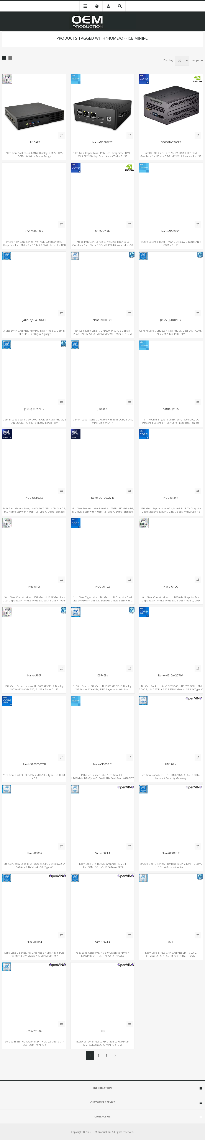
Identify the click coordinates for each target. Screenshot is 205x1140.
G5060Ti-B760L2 (171, 142)
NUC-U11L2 (102, 586)
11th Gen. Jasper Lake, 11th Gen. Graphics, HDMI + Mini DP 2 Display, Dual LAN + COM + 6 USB (102, 154)
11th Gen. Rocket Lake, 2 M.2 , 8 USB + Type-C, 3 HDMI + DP (34, 776)
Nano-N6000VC (170, 231)
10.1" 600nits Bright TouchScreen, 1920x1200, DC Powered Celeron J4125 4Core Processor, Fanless (170, 421)
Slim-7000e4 (34, 942)
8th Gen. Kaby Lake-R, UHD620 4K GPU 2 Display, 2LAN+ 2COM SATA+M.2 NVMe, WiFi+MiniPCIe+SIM (103, 332)
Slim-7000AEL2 (171, 853)
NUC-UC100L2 (34, 497)
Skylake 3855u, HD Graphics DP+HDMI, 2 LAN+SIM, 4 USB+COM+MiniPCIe (34, 1043)
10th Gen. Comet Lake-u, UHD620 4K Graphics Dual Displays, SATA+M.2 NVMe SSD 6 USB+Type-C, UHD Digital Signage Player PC (170, 600)
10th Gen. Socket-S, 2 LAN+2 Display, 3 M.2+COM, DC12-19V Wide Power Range (34, 154)
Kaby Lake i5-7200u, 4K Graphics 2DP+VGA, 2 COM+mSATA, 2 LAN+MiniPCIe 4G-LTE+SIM (171, 954)
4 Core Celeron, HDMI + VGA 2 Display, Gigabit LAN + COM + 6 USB (170, 243)
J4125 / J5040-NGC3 (34, 320)
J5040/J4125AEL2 (34, 408)
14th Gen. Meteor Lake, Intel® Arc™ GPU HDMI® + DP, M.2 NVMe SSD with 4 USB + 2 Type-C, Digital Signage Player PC (34, 511)
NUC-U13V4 (171, 497)
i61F (170, 942)
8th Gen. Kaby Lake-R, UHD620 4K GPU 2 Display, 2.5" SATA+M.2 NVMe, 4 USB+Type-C (34, 865)
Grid (4, 58)
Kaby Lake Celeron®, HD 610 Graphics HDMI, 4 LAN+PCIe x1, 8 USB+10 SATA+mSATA (102, 954)
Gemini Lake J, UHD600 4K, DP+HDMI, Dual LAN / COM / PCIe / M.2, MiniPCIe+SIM (170, 332)
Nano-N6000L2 (102, 764)
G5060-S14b (102, 231)
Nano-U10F (34, 675)
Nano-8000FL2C (102, 320)
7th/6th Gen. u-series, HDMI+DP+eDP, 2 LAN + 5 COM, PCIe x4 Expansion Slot (171, 865)
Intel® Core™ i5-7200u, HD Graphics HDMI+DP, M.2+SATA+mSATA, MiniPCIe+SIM (102, 1043)
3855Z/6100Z (34, 1031)
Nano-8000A (34, 853)
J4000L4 (102, 408)
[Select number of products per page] (182, 61)
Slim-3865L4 (102, 942)
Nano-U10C (171, 586)
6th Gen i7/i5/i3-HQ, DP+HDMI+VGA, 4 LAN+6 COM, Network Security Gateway (170, 776)
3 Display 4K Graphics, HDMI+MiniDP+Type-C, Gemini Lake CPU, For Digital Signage (34, 332)
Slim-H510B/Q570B (34, 764)
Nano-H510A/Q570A (170, 675)
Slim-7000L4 (102, 853)
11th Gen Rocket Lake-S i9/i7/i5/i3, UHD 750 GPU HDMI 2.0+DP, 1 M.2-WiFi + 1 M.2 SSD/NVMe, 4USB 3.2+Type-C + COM (171, 689)
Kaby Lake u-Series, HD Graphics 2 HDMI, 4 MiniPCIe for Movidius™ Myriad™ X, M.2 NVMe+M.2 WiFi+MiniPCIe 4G (34, 956)
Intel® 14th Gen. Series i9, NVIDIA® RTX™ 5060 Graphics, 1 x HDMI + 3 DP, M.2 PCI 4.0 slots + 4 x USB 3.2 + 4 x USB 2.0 (102, 245)
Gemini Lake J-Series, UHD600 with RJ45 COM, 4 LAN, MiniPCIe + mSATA (102, 421)
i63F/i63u (102, 675)
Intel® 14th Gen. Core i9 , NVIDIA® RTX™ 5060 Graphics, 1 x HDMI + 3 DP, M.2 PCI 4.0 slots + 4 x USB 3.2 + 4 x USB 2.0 (170, 156)
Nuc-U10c (34, 586)
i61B (102, 1031)
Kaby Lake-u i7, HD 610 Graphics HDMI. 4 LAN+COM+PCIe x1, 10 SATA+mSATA (102, 865)
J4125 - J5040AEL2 (171, 320)
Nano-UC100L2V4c (102, 497)
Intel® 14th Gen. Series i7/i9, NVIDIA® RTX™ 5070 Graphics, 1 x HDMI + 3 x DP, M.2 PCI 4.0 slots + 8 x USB (34, 243)
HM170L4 (171, 764)
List (10, 58)
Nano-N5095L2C (102, 142)
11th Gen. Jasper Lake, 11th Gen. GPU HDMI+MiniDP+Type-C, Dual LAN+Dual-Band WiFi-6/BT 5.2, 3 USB (102, 778)
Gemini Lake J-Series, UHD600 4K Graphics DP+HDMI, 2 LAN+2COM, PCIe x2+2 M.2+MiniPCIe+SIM (34, 421)
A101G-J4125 (171, 408)
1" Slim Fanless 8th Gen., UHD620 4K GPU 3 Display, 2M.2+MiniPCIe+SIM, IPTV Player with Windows (102, 687)
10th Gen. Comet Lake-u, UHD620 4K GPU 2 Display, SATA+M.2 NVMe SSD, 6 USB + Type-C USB (34, 687)
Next (115, 1055)
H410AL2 (34, 142)
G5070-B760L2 (34, 231)
